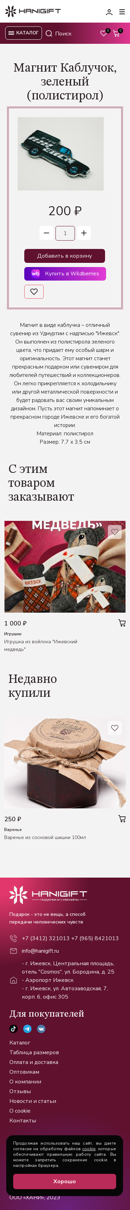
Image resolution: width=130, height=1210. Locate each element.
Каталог (19, 1043)
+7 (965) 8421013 (95, 938)
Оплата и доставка (33, 1062)
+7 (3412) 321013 (46, 938)
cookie (88, 1149)
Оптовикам (24, 1072)
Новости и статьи (32, 1101)
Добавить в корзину (64, 256)
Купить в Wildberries (65, 273)
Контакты (22, 1120)
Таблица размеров (34, 1052)
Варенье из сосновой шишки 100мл (45, 837)
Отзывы (20, 1091)
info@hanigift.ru (40, 951)
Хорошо (64, 1181)
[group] (56, 154)
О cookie (20, 1111)
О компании (25, 1082)
